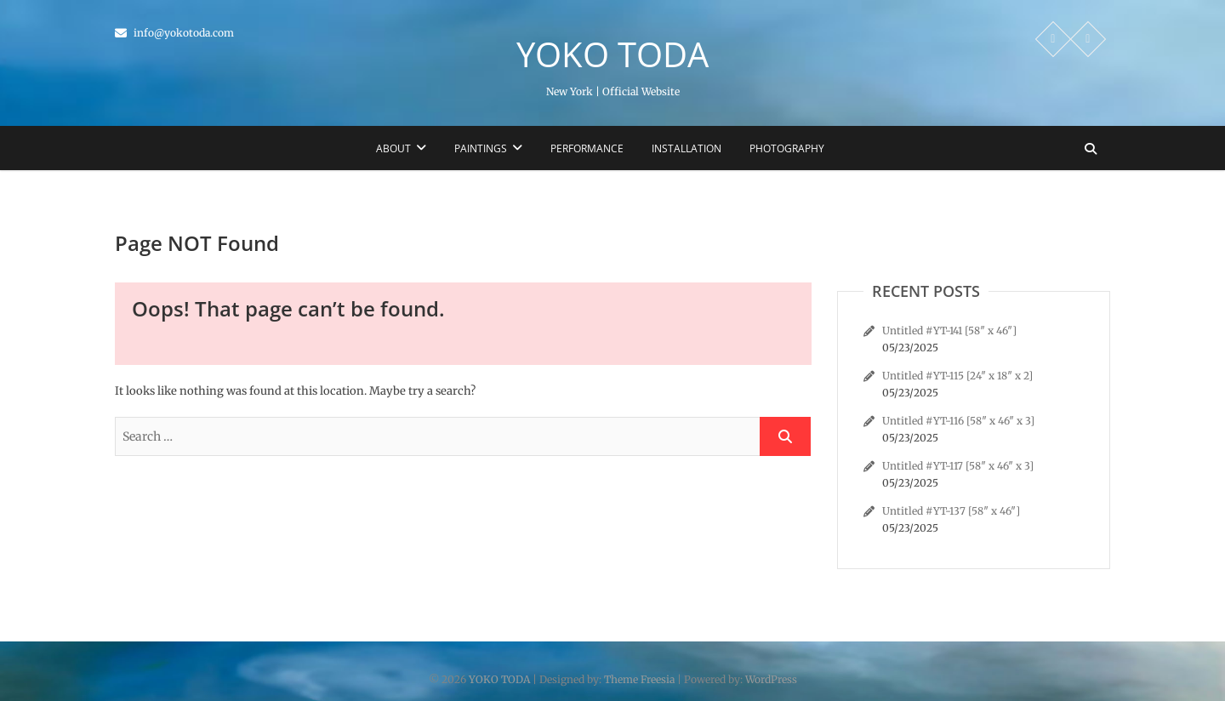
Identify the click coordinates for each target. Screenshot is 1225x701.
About (393, 148)
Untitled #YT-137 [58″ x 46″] (951, 510)
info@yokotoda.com (174, 32)
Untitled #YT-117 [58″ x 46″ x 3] (958, 465)
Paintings (480, 148)
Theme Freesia (639, 679)
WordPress (771, 679)
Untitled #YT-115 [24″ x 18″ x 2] (957, 375)
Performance (587, 148)
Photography (786, 148)
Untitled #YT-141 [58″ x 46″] (949, 330)
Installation (686, 148)
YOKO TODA (612, 54)
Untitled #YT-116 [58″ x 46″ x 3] (958, 420)
